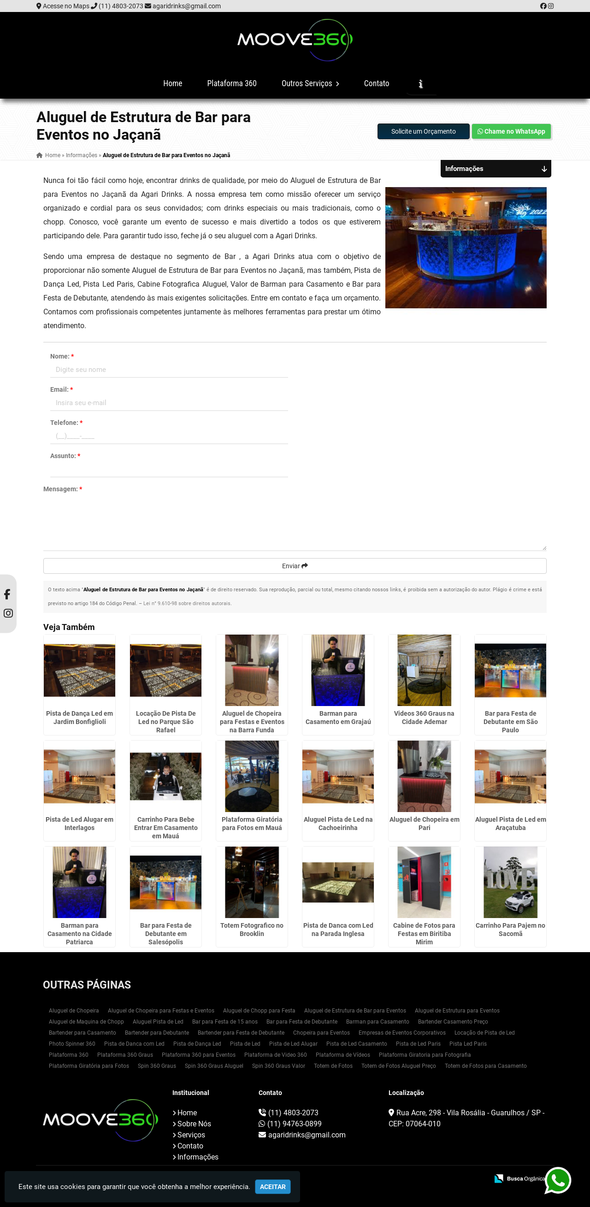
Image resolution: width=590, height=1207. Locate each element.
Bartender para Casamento (82, 1033)
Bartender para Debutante (157, 1033)
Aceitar (273, 1186)
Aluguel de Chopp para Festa (259, 1010)
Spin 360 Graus (157, 1066)
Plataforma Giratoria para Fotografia (425, 1055)
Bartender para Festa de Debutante (241, 1033)
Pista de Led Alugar (293, 1044)
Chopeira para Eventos (321, 1033)
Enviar (295, 566)
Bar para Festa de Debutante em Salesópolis (166, 934)
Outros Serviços (310, 83)
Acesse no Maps (66, 6)
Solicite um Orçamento (423, 131)
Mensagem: (62, 489)
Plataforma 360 (232, 83)
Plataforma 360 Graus (125, 1055)
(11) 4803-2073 (121, 6)
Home (172, 83)
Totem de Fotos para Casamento (486, 1066)
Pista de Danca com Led (134, 1044)
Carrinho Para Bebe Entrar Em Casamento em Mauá (166, 828)
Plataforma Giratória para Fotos (89, 1066)
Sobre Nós (194, 1123)
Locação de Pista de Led (484, 1033)
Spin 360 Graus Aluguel (214, 1066)
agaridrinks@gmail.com (187, 6)
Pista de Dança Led (197, 1044)
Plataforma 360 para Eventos (199, 1055)
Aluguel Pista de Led (158, 1022)
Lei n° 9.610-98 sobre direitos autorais (186, 603)
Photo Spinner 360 (72, 1044)
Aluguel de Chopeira (74, 1010)
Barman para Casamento (377, 1022)
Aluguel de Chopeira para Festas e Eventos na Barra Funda (252, 722)
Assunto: (65, 455)
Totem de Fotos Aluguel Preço (398, 1066)
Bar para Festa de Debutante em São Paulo (511, 722)
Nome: (62, 356)
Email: (61, 389)
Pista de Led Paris (418, 1044)
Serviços (191, 1134)
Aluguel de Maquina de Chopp (86, 1022)
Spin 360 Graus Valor (278, 1066)
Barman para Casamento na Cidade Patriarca (79, 934)
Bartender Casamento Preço (453, 1022)
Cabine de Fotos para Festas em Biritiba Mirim (424, 934)
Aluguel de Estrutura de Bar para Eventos (355, 1010)
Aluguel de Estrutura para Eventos (457, 1010)
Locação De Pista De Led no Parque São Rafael (166, 722)
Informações (197, 1157)
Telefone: (66, 422)
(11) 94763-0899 (294, 1123)
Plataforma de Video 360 (275, 1055)
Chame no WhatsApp (511, 131)
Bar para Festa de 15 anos (225, 1022)
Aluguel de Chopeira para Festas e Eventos (161, 1010)
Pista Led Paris (468, 1044)
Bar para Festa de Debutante (301, 1022)
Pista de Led (245, 1044)
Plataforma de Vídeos (343, 1055)
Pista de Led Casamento (356, 1044)
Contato (376, 83)
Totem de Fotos (333, 1066)
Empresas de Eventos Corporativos (402, 1033)
